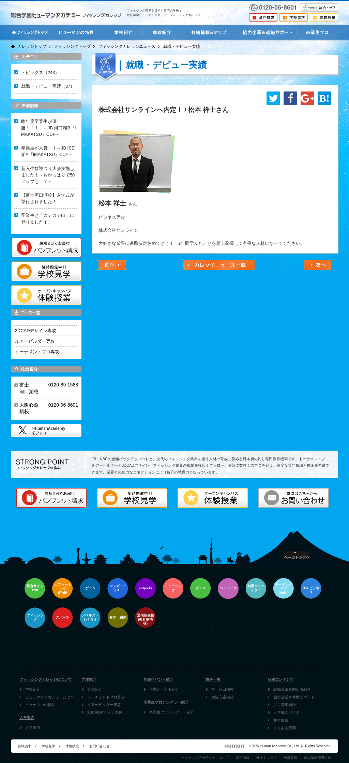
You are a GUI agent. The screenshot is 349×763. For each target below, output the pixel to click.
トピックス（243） (40, 72)
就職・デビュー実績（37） (48, 86)
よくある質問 (284, 728)
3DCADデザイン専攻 (104, 712)
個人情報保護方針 (317, 758)
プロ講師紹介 (284, 705)
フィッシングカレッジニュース (126, 46)
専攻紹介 (94, 689)
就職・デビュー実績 (181, 46)
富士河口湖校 (222, 689)
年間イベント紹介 (164, 689)
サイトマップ (266, 758)
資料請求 (24, 746)
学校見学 (48, 746)
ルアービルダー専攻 (104, 705)
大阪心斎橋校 (222, 697)
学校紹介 (32, 689)
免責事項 (290, 758)
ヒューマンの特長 (40, 705)
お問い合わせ (99, 746)
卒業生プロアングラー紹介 (171, 712)
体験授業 (72, 746)
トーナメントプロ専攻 (106, 697)
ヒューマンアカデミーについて (205, 758)
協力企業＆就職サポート (294, 697)
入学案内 (32, 727)
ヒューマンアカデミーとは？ (49, 697)
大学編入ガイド (286, 712)
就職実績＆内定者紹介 (292, 689)
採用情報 (242, 758)
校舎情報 (280, 720)
